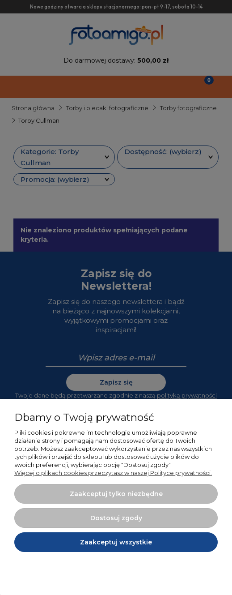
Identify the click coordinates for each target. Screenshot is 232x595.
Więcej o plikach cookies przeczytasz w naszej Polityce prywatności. (113, 472)
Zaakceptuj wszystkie (116, 542)
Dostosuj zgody (116, 518)
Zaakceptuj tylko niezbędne (116, 494)
